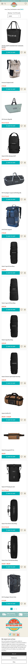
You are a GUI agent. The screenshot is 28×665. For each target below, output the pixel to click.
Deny (14, 662)
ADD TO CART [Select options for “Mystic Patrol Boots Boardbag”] (11, 530)
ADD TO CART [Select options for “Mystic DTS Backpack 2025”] (11, 493)
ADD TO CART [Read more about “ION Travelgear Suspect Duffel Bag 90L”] (11, 199)
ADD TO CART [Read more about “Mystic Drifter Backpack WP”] (11, 162)
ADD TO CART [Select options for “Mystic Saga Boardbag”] (11, 346)
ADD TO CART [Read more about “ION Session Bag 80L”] (11, 126)
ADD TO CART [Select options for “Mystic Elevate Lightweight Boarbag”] (11, 383)
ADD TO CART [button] (11, 52)
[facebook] (10, 634)
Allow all (14, 653)
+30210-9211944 (24, 1)
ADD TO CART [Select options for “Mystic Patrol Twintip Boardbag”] (11, 567)
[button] (21, 52)
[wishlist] (25, 4)
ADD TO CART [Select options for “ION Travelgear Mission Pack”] (11, 603)
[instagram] (14, 634)
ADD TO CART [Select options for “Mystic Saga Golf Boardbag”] (11, 309)
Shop (9, 9)
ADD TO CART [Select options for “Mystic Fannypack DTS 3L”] (11, 456)
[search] (5, 4)
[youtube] (18, 634)
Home (6, 9)
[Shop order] (14, 16)
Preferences (14, 657)
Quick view (24, 52)
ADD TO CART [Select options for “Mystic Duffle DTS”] (11, 420)
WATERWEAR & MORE (15, 9)
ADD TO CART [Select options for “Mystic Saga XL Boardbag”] (11, 273)
